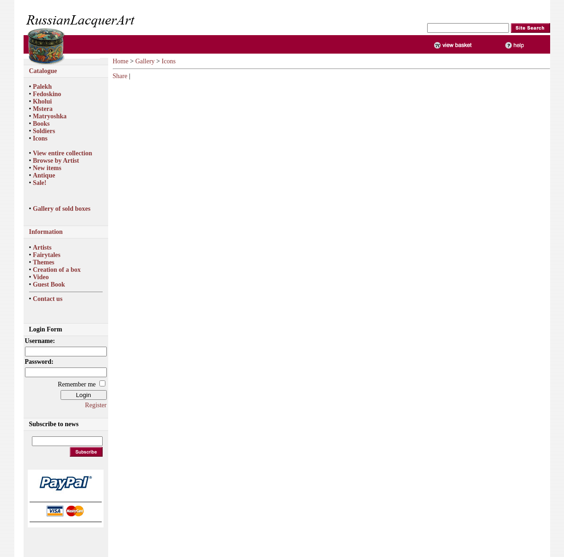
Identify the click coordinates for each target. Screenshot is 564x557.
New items (47, 168)
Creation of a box (57, 269)
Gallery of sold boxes (62, 208)
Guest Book (49, 284)
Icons (40, 138)
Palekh (42, 86)
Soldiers (44, 131)
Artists (42, 247)
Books (41, 123)
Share (120, 76)
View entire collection (62, 153)
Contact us (47, 298)
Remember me (77, 384)
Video (41, 277)
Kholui (42, 101)
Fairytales (47, 254)
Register (96, 405)
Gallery (145, 61)
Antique (44, 175)
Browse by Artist (56, 160)
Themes (44, 262)
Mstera (43, 108)
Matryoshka (50, 116)
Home (121, 61)
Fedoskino (47, 94)
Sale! (40, 182)
